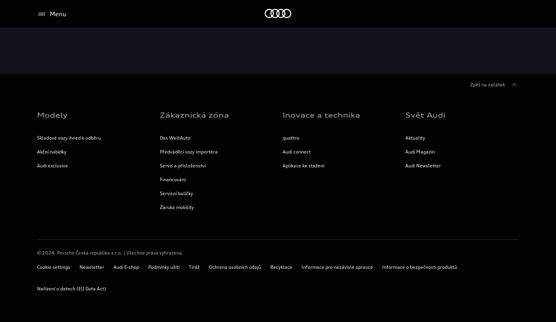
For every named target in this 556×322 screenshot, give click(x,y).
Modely (52, 115)
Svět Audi (425, 115)
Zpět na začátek (494, 84)
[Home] (278, 14)
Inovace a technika (321, 115)
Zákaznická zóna (194, 115)
